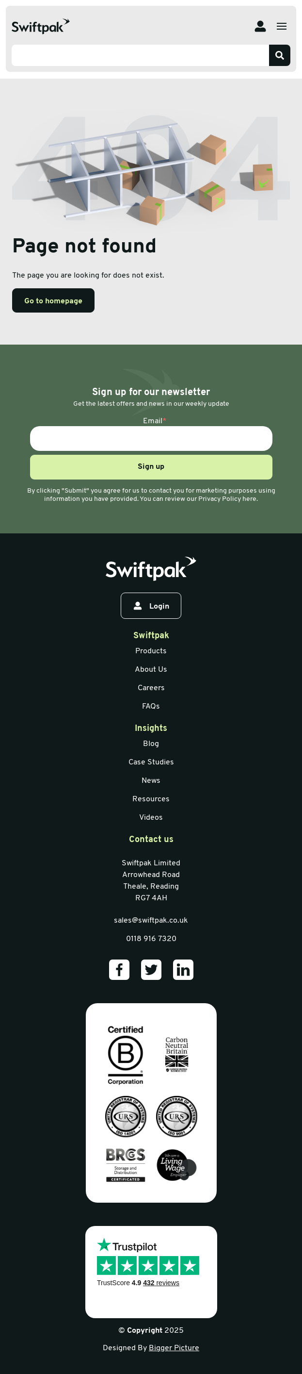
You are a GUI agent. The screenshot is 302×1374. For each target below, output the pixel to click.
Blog (151, 744)
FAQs (151, 707)
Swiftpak (151, 636)
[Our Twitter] (151, 970)
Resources (151, 799)
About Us (151, 670)
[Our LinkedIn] (183, 970)
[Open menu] (281, 26)
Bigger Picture (174, 1348)
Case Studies (151, 762)
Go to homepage (53, 301)
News (151, 781)
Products (151, 651)
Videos (151, 818)
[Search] (279, 55)
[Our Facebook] (119, 970)
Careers (151, 688)
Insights (151, 728)
